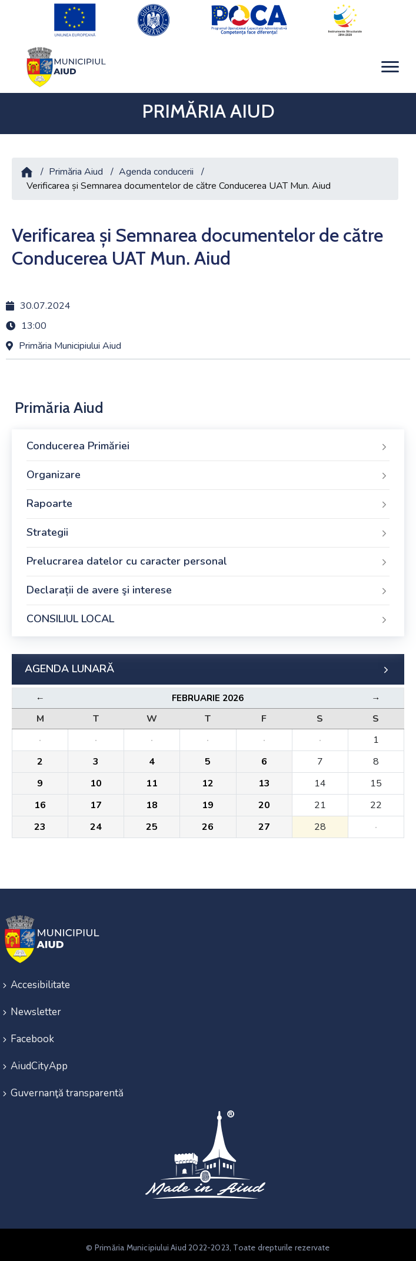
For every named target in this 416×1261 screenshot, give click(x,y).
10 (96, 778)
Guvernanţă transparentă (67, 1088)
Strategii (208, 527)
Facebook (32, 1033)
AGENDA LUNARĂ (208, 664)
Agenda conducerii (156, 167)
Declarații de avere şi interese (208, 585)
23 (40, 821)
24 (96, 821)
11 (152, 778)
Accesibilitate (40, 979)
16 (40, 799)
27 (264, 821)
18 (152, 799)
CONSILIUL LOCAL (208, 614)
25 (152, 821)
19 (208, 799)
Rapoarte (208, 498)
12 (208, 778)
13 (264, 778)
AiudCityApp (39, 1060)
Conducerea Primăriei (208, 441)
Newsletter (36, 1006)
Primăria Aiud (76, 167)
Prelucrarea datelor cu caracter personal (208, 556)
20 (264, 799)
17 (96, 799)
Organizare (208, 470)
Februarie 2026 (208, 693)
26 (208, 821)
